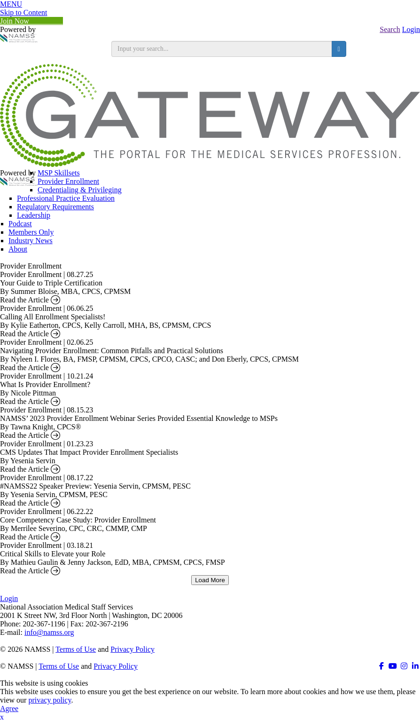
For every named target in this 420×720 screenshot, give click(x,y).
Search (390, 29)
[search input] (221, 49)
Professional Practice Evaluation (66, 198)
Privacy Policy (132, 649)
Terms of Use (75, 649)
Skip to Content (23, 12)
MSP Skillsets (59, 173)
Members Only (31, 232)
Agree (9, 708)
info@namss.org (49, 632)
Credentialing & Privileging (80, 190)
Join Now (31, 21)
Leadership (33, 215)
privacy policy (49, 700)
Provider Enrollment (68, 181)
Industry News (30, 241)
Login (411, 29)
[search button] (339, 49)
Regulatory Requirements (55, 207)
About (17, 249)
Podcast (20, 224)
